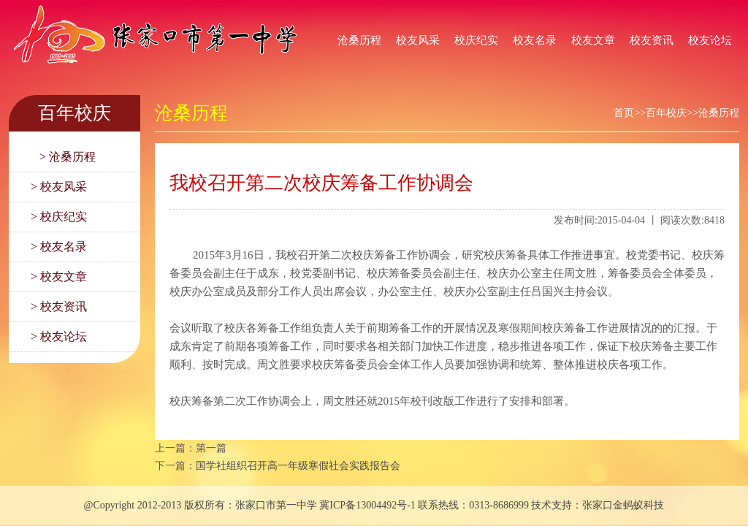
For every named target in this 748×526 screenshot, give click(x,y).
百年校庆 (666, 112)
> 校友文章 (59, 276)
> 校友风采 (59, 186)
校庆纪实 (476, 40)
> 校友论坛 (59, 336)
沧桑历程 (359, 40)
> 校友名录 (59, 246)
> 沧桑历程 (63, 156)
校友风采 (418, 40)
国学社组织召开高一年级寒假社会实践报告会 (298, 465)
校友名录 (535, 40)
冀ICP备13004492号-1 (367, 505)
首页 (624, 112)
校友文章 (593, 40)
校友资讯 (651, 40)
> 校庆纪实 (59, 216)
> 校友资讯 (59, 306)
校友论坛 (710, 40)
